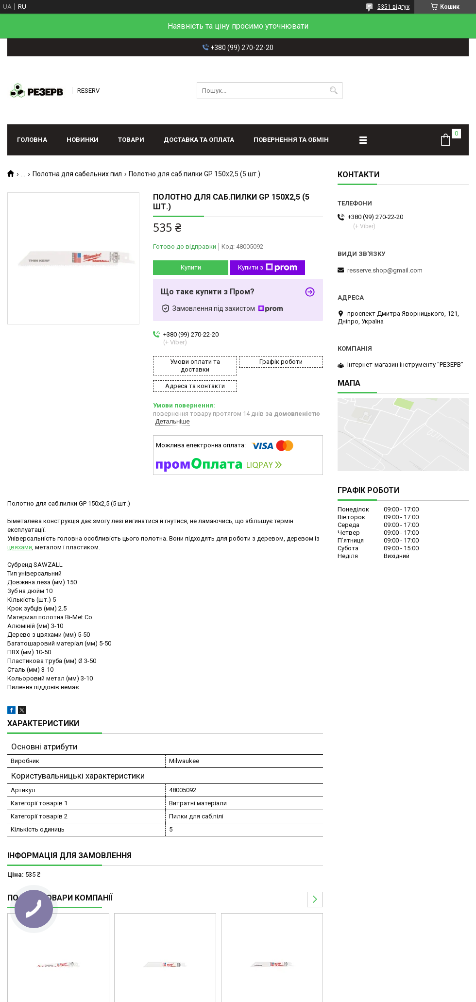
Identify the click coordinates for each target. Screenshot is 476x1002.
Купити (191, 267)
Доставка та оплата (199, 139)
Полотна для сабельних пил (77, 174)
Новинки (83, 139)
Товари (131, 139)
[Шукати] (333, 90)
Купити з (267, 267)
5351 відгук (393, 6)
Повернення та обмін (291, 139)
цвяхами (19, 547)
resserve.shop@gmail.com (385, 270)
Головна (32, 139)
